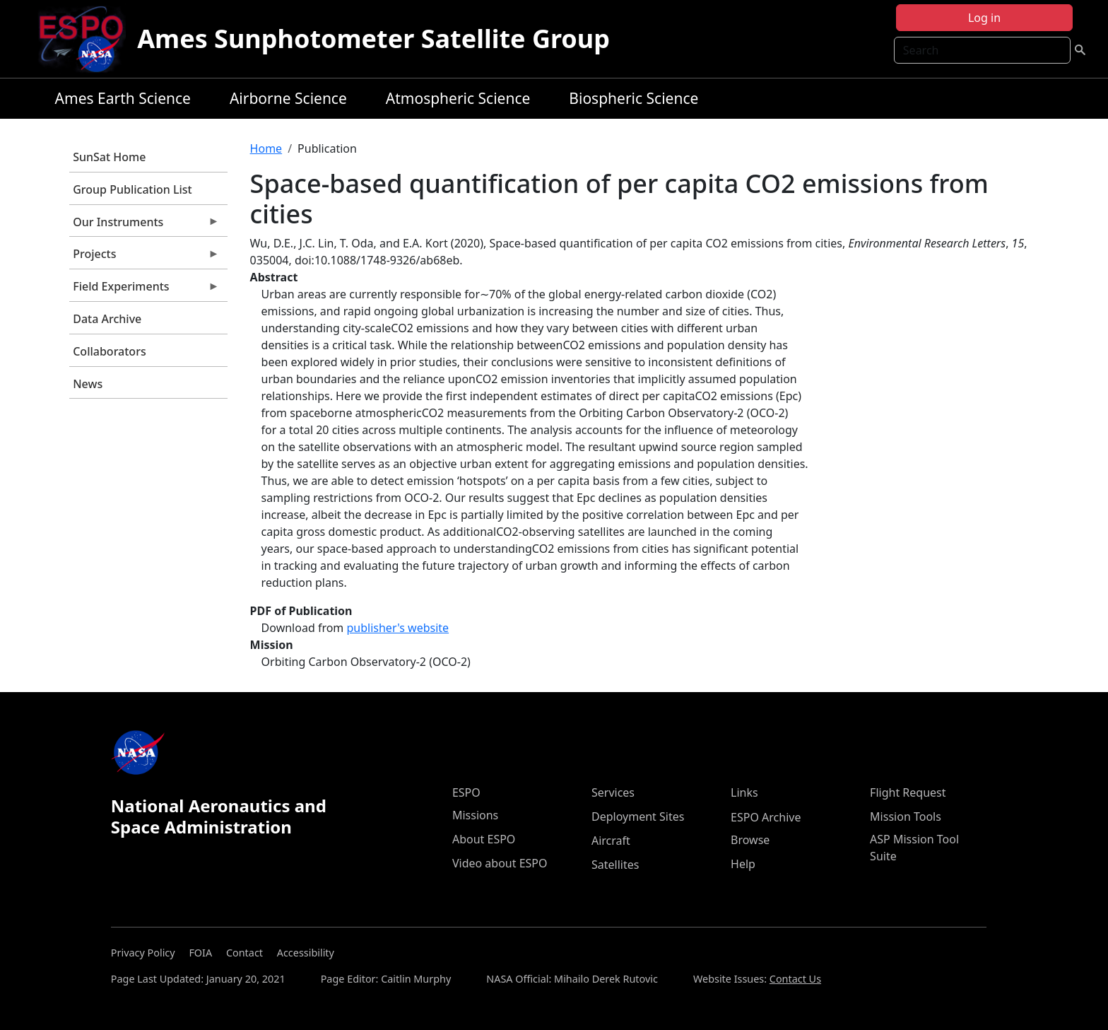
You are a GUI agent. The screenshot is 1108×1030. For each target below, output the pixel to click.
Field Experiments (144, 290)
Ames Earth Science (123, 98)
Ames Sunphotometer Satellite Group (373, 38)
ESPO (466, 792)
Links (744, 792)
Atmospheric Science (458, 98)
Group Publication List (132, 189)
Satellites (615, 864)
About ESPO (483, 839)
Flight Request (907, 792)
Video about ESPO (500, 863)
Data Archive (107, 319)
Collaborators (109, 351)
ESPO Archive (766, 817)
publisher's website (397, 628)
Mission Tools (905, 816)
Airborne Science (288, 98)
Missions (475, 815)
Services (613, 792)
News (87, 384)
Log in (984, 17)
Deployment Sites (637, 816)
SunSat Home (109, 157)
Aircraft (610, 840)
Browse (750, 840)
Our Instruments (144, 225)
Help (743, 864)
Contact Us (795, 978)
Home (266, 148)
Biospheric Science (633, 98)
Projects (144, 257)
